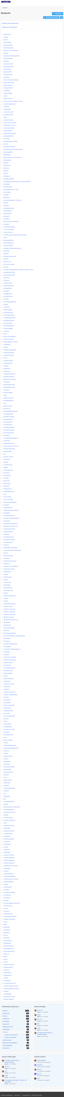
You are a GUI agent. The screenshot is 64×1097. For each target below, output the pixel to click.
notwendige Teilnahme (10, 603)
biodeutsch (6, 216)
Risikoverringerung (9, 678)
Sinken (5, 721)
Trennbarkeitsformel (9, 801)
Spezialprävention (8, 734)
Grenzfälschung (8, 464)
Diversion (6, 259)
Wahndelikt (7, 927)
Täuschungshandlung (9, 788)
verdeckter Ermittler (9, 855)
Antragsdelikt (7, 109)
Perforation (6, 630)
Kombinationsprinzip (9, 515)
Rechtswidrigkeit (8, 673)
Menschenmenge (8, 555)
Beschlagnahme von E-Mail (11, 189)
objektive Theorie (8, 606)
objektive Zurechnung (9, 609)
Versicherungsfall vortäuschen (12, 903)
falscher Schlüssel (8, 339)
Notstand (6, 598)
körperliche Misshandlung (10, 523)
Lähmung (6, 545)
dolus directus (7, 261)
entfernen (6, 299)
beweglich (6, 205)
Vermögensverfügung (9, 892)
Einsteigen (6, 291)
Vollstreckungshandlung (10, 916)
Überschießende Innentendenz (12, 807)
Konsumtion (7, 521)
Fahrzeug (6, 331)
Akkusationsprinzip (9, 66)
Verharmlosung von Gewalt (11, 879)
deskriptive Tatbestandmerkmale (12, 248)
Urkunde (6, 847)
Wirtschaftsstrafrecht (9, 951)
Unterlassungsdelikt (9, 839)
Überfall (6, 804)
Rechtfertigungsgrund (9, 668)
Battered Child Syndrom (10, 133)
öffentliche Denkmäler (9, 614)
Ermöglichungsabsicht (9, 317)
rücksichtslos (7, 681)
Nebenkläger (7, 585)
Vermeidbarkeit (8, 887)
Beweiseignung (8, 211)
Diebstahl (6, 253)
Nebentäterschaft (8, 590)
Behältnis (6, 162)
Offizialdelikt (7, 622)
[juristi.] (6, 2)
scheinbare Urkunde (9, 684)
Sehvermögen (7, 708)
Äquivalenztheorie (8, 114)
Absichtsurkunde (8, 45)
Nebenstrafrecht (8, 587)
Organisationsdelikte (9, 628)
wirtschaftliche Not (8, 948)
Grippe (39, 1014)
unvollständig (7, 844)
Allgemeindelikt (8, 72)
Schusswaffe (7, 702)
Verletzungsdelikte (8, 881)
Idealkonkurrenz (8, 489)
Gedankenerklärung (9, 376)
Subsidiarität (7, 761)
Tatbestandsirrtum (8, 772)
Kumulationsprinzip (9, 537)
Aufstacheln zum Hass (10, 125)
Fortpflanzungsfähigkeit (10, 350)
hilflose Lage (7, 483)
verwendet (6, 911)
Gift (4, 454)
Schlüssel (6, 697)
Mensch (6, 553)
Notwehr (6, 601)
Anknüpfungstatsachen (10, 104)
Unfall (5, 823)
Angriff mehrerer (8, 98)
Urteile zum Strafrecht (9, 27)
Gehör (5, 395)
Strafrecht (6, 750)
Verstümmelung (8, 905)
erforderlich (7, 307)
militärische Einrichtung (10, 561)
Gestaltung (6, 435)
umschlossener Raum (9, 812)
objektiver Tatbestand (9, 611)
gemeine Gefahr (8, 406)
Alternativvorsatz (8, 74)
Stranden (6, 758)
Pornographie (7, 646)
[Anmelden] (57, 2)
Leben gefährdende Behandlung (12, 550)
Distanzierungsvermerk (10, 256)
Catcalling (6, 224)
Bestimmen (7, 197)
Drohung (6, 267)
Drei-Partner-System (9, 264)
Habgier (6, 467)
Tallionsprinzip (7, 769)
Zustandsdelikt (7, 994)
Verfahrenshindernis (9, 863)
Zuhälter (6, 978)
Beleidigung (7, 176)
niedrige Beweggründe (10, 595)
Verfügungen (7, 868)
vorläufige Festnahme (9, 919)
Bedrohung (7, 138)
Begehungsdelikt (8, 152)
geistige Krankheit (8, 398)
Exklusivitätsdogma (9, 325)
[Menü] (61, 2)
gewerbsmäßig (8, 451)
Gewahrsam (7, 440)
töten (5, 799)
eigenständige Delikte (9, 275)
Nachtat (6, 579)
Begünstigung (7, 160)
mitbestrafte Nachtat (9, 569)
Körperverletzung (8, 531)
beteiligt (6, 203)
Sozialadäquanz (8, 726)
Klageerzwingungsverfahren (11, 510)
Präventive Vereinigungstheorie (12, 649)
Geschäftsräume (8, 424)
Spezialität (6, 732)
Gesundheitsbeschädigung (11, 438)
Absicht (6, 39)
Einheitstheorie (8, 288)
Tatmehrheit (7, 783)
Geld (5, 403)
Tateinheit (6, 775)
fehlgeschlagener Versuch (11, 342)
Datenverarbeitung (9, 240)
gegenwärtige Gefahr (9, 384)
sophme (39, 1012)
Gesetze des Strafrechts (10, 23)
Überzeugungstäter (9, 809)
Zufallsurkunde (8, 975)
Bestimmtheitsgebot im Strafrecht (12, 200)
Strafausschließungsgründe (11, 748)
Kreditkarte (6, 534)
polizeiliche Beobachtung (10, 644)
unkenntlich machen (9, 831)
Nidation (6, 593)
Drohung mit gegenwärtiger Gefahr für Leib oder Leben (18, 269)
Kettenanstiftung (8, 507)
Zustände (6, 991)
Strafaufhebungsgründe (10, 745)
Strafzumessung (8, 756)
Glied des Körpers (8, 456)
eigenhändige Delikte (9, 272)
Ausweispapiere (8, 130)
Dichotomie (7, 251)
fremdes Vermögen (9, 355)
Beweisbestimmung (9, 208)
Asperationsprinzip (9, 120)
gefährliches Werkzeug (10, 379)
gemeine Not (7, 408)
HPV (38, 1023)
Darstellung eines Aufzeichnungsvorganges (15, 235)
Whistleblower (7, 943)
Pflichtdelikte (7, 638)
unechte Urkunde (8, 817)
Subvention (7, 764)
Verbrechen (7, 849)
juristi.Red (39, 1065)
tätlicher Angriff (8, 780)
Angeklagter (7, 90)
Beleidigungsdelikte (9, 178)
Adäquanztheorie (8, 58)
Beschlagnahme (8, 187)
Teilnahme (6, 791)
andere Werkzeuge (9, 82)
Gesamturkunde (8, 422)
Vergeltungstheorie (9, 873)
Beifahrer (6, 170)
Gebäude (6, 366)
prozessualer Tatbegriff (10, 657)
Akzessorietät (7, 69)
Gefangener (7, 382)
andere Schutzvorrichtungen (11, 80)
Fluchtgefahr (7, 344)
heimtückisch (7, 475)
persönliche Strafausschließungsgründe (14, 636)
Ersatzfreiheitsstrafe (9, 320)
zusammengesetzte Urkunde (11, 988)
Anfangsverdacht (8, 88)
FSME (38, 1028)
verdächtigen (7, 852)
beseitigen (6, 195)
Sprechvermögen (8, 740)
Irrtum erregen (7, 497)
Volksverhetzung (8, 913)
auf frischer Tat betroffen (10, 122)
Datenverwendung (8, 243)
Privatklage (7, 652)
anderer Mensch (8, 85)
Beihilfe (6, 173)
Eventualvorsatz (8, 323)
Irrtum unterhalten (8, 499)
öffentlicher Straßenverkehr (11, 619)
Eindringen (6, 280)
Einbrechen (7, 277)
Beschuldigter (7, 192)
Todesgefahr (7, 796)
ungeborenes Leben (9, 825)
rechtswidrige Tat (8, 670)
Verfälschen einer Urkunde (11, 865)
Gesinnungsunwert (9, 432)
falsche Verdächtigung (10, 336)
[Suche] (53, 2)
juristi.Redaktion (41, 1060)
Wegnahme (7, 932)
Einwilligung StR (8, 293)
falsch (5, 334)
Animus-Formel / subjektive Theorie (13, 101)
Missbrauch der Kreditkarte (11, 566)
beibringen (6, 168)
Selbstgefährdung (8, 710)
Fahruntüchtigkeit (8, 328)
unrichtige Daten (8, 833)
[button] (61, 17)
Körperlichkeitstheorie (9, 529)
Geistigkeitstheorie (9, 400)
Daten (5, 237)
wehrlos (6, 935)
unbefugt (6, 815)
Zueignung (6, 970)
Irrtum (5, 494)
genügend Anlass (8, 419)
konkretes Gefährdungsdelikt (11, 518)
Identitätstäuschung (9, 491)
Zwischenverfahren (9, 999)
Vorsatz (6, 922)
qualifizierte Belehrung (10, 660)
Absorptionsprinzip (9, 48)
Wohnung (6, 954)
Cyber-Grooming (8, 232)
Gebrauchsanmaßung (9, 374)
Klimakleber (7, 513)
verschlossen (7, 897)
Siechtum (6, 718)
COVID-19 (40, 1010)
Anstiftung (6, 106)
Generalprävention (9, 414)
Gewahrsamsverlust (9, 443)
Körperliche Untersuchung (11, 526)
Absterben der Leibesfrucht (11, 50)
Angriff (5, 96)
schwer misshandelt (9, 705)
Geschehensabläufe (9, 427)
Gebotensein (7, 368)
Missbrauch (7, 563)
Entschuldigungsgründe (10, 301)
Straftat (5, 753)
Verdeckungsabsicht (9, 857)
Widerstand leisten (9, 946)
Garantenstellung (8, 360)
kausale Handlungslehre (10, 502)
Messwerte (6, 558)
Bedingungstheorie (9, 136)
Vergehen (6, 871)
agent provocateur (8, 64)
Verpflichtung (7, 895)
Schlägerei (6, 689)
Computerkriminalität (9, 227)
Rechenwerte (7, 665)
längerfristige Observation (10, 547)
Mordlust (6, 574)
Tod (5, 793)
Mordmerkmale (8, 577)
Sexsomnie (7, 713)
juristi (38, 1078)
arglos (5, 117)
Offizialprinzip (7, 625)
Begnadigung (7, 154)
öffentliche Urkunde (9, 617)
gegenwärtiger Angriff (9, 387)
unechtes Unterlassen (9, 820)
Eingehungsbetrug (8, 285)
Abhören (6, 37)
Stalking (6, 742)
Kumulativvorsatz (8, 542)
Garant (5, 358)
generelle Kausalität (9, 416)
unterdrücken (7, 836)
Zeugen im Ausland (9, 964)
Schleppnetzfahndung (9, 692)
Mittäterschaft (7, 571)
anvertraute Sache (8, 112)
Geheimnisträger (8, 392)
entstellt (6, 304)
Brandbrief (6, 219)
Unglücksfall (7, 828)
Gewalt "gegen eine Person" (11, 446)
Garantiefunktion (8, 363)
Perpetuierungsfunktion (10, 633)
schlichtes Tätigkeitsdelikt (10, 694)
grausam (6, 462)
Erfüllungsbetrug (8, 309)
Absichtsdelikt (7, 42)
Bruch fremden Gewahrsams (11, 221)
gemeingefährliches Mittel (10, 411)
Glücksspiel (7, 459)
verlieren (6, 884)
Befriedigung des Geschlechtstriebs (13, 149)
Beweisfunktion (8, 213)
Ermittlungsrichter (8, 312)
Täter (5, 777)
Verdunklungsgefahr (9, 860)
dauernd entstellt (8, 245)
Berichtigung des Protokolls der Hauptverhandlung (17, 181)
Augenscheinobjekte (9, 128)
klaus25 (39, 1073)
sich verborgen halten (9, 716)
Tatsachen (6, 785)
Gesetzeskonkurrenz (9, 430)
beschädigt (6, 184)
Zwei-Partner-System (9, 996)
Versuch (6, 908)
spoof (5, 737)
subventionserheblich (9, 766)
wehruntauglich (8, 940)
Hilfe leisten (7, 481)
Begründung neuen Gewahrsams (12, 157)
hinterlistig (6, 486)
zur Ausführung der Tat (10, 983)
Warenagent (7, 930)
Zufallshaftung (7, 972)
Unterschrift (7, 841)
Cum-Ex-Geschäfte (9, 229)
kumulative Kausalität (9, 539)
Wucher (6, 959)
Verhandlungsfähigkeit (10, 876)
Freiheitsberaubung (9, 352)
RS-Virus (39, 1019)
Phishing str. (7, 641)
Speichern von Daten (9, 729)
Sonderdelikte (7, 724)
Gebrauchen (7, 371)
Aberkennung (7, 34)
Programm (6, 654)
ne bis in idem (7, 582)
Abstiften (6, 53)
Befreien (6, 144)
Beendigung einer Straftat (10, 141)
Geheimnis (6, 390)
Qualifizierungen (8, 662)
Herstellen (6, 478)
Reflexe (6, 676)
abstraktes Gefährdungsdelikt (11, 56)
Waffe (5, 924)
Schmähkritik (7, 700)
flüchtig (5, 347)
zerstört (6, 962)
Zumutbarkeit (7, 980)
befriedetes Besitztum (9, 146)
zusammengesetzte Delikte (11, 986)
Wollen (5, 956)
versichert (6, 900)
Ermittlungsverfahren (9, 315)
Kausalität (6, 505)
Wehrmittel (6, 938)
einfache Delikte (8, 283)
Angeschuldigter (8, 93)
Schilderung (7, 686)
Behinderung (7, 165)
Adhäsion (6, 61)
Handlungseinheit (8, 470)
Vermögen (6, 889)
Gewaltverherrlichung (9, 448)
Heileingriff (6, 472)
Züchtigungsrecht (8, 967)
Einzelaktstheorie (8, 296)
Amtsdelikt (6, 77)
